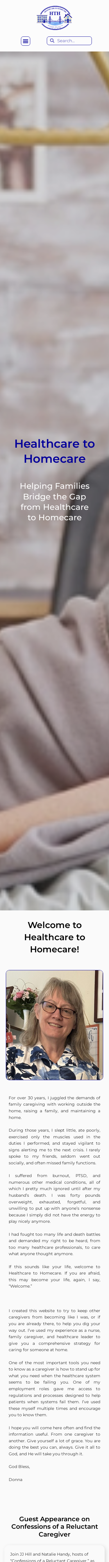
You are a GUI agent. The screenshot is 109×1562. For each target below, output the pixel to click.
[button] (25, 41)
